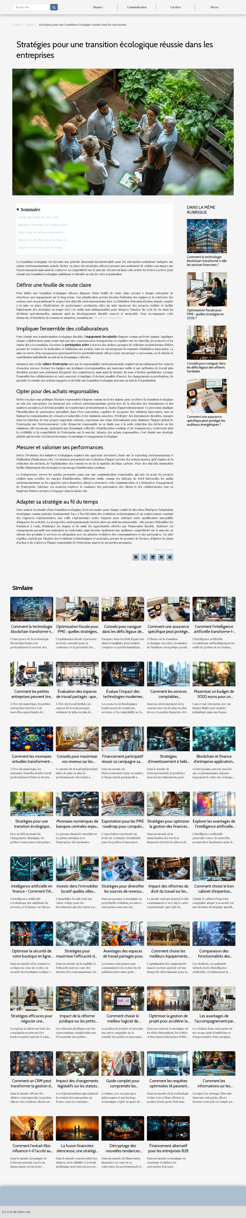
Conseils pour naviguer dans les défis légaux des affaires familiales (206, 367)
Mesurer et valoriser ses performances (42, 240)
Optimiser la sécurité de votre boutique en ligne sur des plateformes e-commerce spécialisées (31, 959)
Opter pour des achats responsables (40, 232)
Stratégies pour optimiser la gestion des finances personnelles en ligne (168, 826)
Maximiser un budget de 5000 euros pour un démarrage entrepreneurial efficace (214, 699)
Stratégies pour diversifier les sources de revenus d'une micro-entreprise (122, 891)
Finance (98, 7)
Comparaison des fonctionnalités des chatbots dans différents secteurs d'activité (214, 959)
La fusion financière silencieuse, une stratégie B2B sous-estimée (77, 1150)
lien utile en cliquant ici (107, 318)
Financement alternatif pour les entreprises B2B (168, 1148)
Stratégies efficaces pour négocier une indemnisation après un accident (31, 1024)
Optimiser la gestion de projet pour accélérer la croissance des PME (168, 1021)
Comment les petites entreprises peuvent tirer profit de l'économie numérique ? (31, 699)
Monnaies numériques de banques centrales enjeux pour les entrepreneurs (77, 826)
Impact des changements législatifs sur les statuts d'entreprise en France (77, 1086)
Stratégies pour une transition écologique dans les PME (31, 826)
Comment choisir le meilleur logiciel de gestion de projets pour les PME (123, 1024)
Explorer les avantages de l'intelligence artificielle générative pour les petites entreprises (214, 829)
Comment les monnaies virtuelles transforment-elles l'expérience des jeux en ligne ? (31, 764)
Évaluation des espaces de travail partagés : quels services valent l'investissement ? (77, 699)
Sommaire (30, 209)
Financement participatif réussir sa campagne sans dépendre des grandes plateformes (123, 764)
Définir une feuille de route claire (38, 217)
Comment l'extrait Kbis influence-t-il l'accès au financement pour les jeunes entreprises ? (31, 1153)
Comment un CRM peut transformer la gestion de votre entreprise (32, 1086)
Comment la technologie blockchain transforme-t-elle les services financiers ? (207, 261)
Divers (214, 7)
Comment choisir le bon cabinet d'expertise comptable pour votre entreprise (214, 894)
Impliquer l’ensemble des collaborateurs (43, 225)
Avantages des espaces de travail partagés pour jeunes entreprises (122, 956)
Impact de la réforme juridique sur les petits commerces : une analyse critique (77, 1024)
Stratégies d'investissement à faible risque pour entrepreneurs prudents (168, 764)
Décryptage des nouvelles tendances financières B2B (123, 1150)
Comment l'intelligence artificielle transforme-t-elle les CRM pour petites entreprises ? (214, 634)
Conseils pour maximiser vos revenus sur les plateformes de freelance (77, 761)
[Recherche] (31, 7)
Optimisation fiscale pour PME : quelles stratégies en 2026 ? (205, 314)
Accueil (16, 24)
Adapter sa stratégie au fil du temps (40, 247)
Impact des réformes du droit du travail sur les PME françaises (168, 891)
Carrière (175, 7)
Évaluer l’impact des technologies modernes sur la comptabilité (122, 696)
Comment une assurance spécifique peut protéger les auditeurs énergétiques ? (206, 421)
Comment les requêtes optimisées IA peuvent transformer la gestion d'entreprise (168, 1088)
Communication (137, 7)
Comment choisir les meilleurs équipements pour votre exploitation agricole (168, 959)
